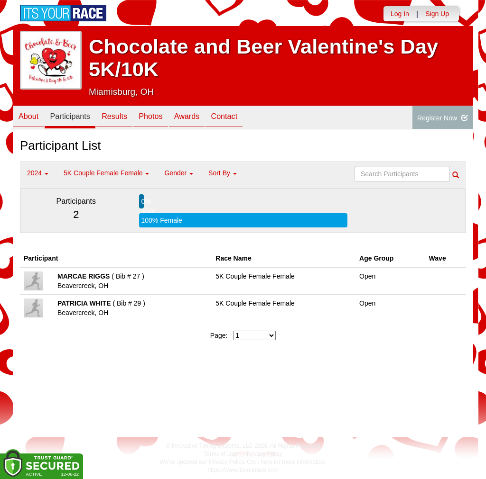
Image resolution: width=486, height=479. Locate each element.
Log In (400, 14)
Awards (208, 118)
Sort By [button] (222, 173)
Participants (77, 118)
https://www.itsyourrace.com (242, 470)
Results (126, 118)
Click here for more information (286, 462)
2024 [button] (37, 173)
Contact (250, 118)
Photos (167, 118)
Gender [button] (178, 173)
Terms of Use (220, 454)
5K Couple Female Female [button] (106, 173)
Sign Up (437, 14)
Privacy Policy (264, 454)
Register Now (442, 118)
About (30, 118)
